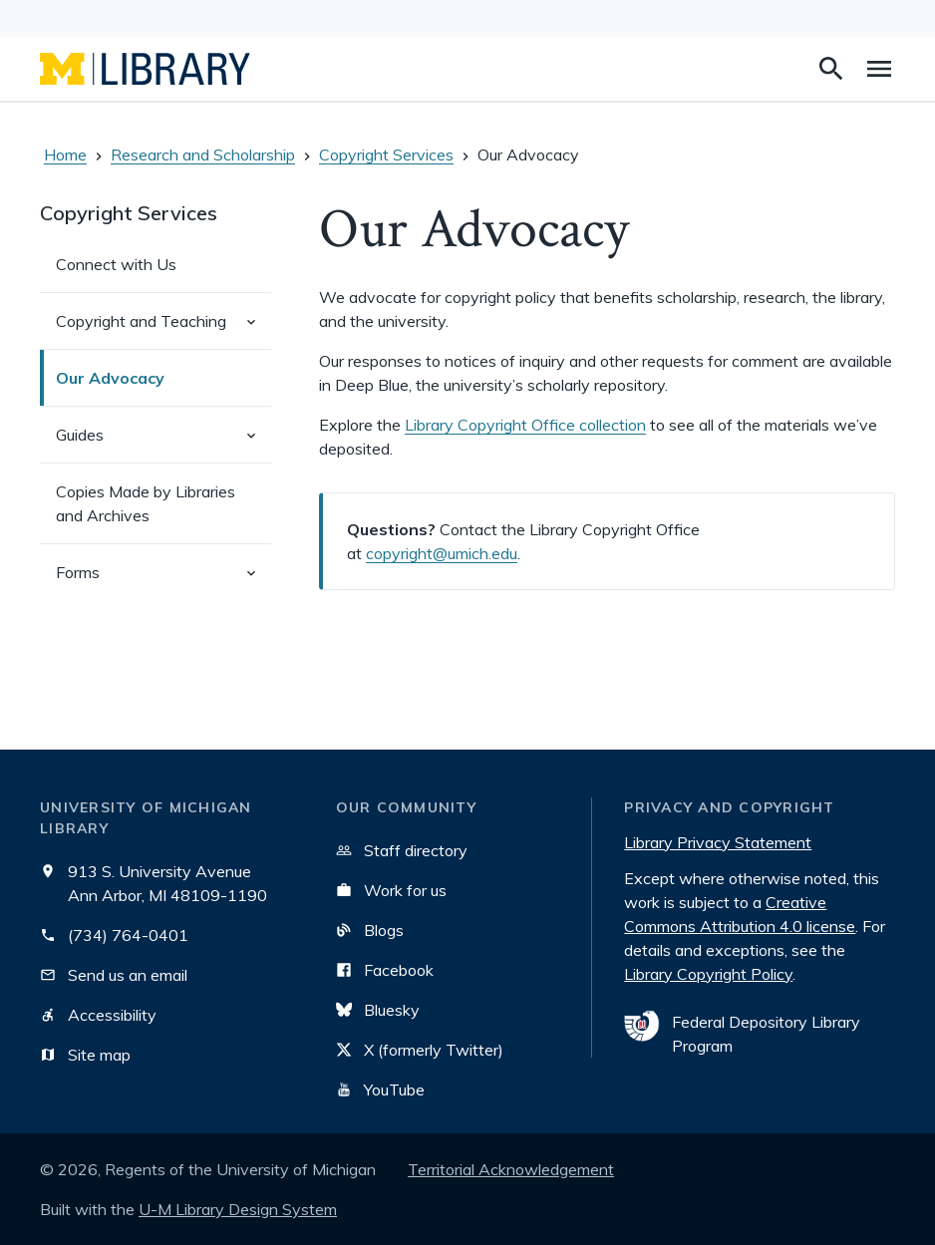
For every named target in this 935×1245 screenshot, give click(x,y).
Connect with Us (116, 264)
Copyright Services (386, 154)
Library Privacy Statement (717, 842)
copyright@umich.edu (441, 553)
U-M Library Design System (238, 1209)
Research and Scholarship (203, 154)
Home (65, 154)
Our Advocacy (110, 378)
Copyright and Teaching (163, 329)
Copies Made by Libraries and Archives (145, 503)
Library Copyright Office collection (525, 425)
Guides (163, 443)
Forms (163, 580)
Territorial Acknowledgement (511, 1169)
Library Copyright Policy (708, 974)
